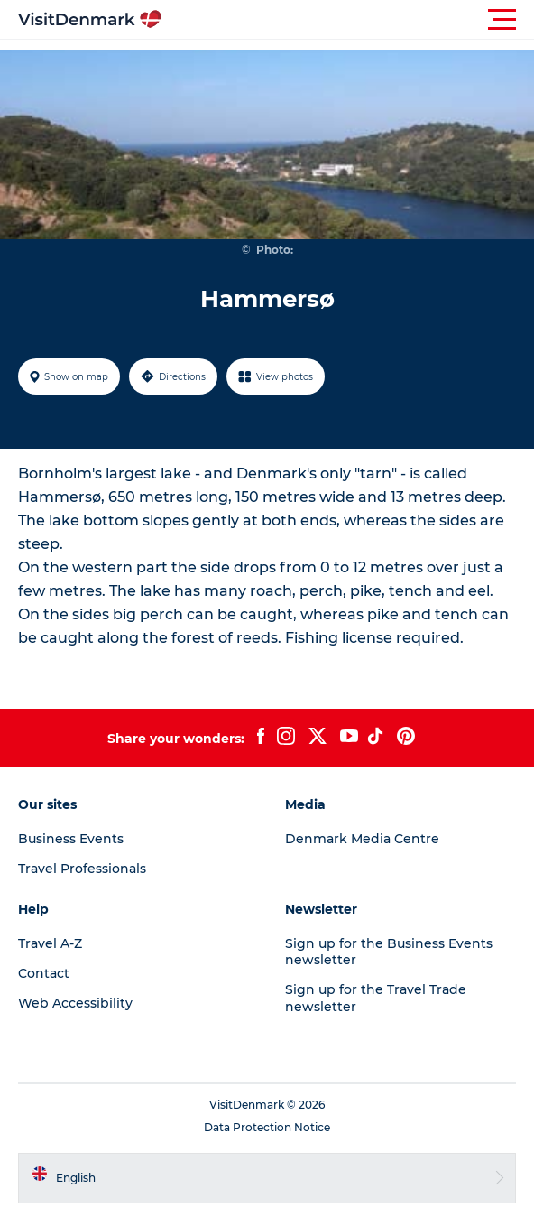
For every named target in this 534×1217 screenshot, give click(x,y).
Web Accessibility (75, 1003)
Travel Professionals (82, 868)
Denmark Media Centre (362, 839)
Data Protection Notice (267, 1127)
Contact (43, 973)
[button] (348, 20)
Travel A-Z (50, 943)
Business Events (71, 839)
